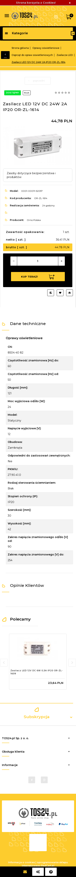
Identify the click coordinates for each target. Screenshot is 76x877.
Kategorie (16, 33)
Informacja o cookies (21, 862)
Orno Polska (34, 220)
